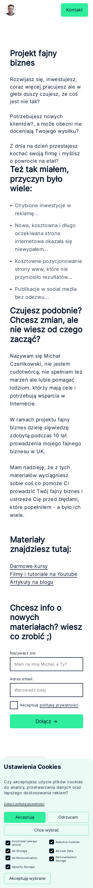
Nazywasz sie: (23, 653)
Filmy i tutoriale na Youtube (43, 574)
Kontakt (74, 9)
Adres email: (21, 679)
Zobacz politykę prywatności (24, 804)
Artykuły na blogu (32, 582)
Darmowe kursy (29, 566)
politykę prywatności (59, 705)
